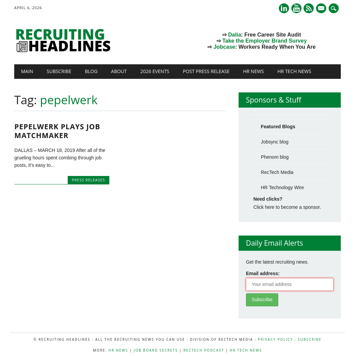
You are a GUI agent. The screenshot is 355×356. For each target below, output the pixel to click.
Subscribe (59, 71)
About (119, 71)
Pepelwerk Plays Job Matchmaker (58, 131)
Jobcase (224, 47)
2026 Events (155, 71)
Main (27, 71)
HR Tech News (294, 71)
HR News (253, 71)
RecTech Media (277, 172)
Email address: (263, 273)
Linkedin (284, 8)
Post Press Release (206, 71)
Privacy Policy (275, 339)
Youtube (296, 8)
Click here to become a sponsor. (287, 207)
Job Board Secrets (156, 350)
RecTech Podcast (203, 350)
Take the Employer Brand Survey (264, 41)
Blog (91, 71)
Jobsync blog (275, 141)
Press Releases (88, 179)
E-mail (322, 8)
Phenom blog (275, 157)
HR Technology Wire (282, 187)
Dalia (234, 35)
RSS (309, 8)
